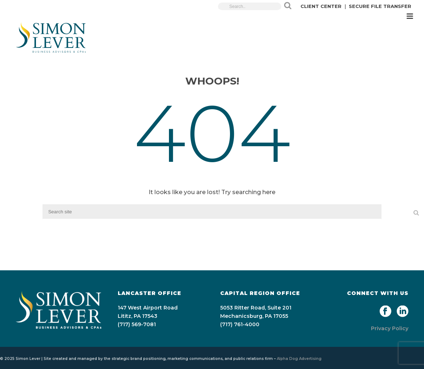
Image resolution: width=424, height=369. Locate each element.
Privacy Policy (389, 328)
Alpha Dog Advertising (299, 358)
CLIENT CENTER (321, 6)
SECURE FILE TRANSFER (380, 6)
